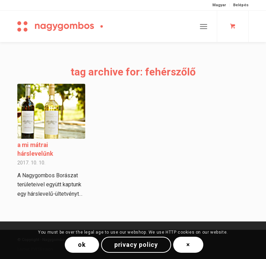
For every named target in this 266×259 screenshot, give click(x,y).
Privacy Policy (136, 244)
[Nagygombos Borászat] (72, 26)
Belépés (241, 5)
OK (82, 244)
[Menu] (203, 26)
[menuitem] (219, 5)
